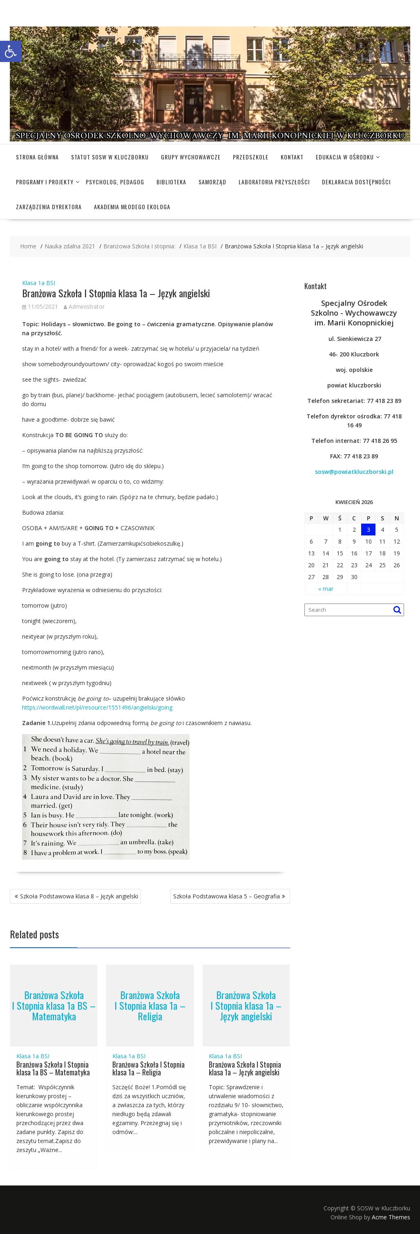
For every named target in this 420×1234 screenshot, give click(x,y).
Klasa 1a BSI (38, 283)
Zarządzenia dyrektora (49, 206)
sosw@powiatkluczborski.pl (354, 471)
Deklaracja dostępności (356, 181)
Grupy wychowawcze (191, 157)
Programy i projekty (45, 181)
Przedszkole (250, 157)
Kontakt (292, 157)
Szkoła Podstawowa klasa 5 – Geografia (226, 896)
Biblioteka (171, 181)
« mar (325, 589)
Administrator (84, 306)
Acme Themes (391, 1217)
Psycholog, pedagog (115, 181)
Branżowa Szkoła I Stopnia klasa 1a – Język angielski (245, 1005)
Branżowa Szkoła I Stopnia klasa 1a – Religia (149, 1005)
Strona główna (37, 157)
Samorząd (212, 181)
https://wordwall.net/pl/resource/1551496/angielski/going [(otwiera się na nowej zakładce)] (97, 707)
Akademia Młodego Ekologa (132, 206)
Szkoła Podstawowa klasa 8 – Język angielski (79, 896)
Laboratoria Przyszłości (274, 181)
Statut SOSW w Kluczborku (110, 157)
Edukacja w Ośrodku (345, 157)
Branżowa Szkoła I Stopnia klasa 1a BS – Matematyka (54, 1005)
